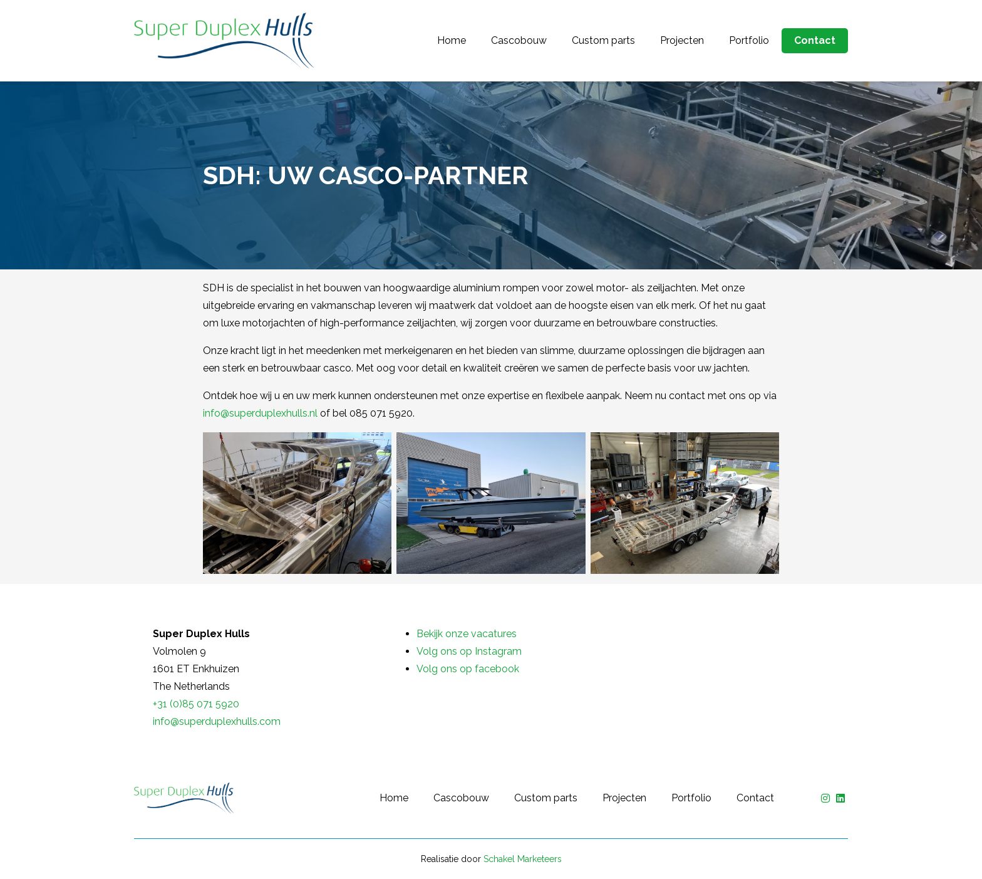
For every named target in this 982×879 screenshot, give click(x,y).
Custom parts (603, 40)
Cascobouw (519, 40)
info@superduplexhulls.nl (260, 413)
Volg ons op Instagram (469, 651)
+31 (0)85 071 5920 (196, 704)
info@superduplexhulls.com (217, 721)
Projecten (682, 40)
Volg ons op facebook (467, 669)
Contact (814, 40)
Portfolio (749, 40)
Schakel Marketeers (522, 859)
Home (451, 40)
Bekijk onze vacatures (466, 634)
